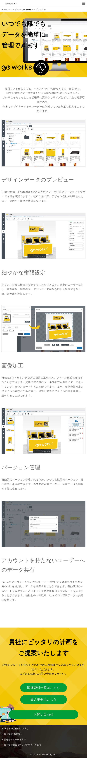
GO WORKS (27, 9)
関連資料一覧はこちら (43, 687)
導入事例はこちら (44, 699)
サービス (15, 9)
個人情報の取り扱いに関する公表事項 (22, 745)
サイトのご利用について (16, 728)
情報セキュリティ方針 (15, 739)
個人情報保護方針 (12, 734)
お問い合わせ (43, 714)
